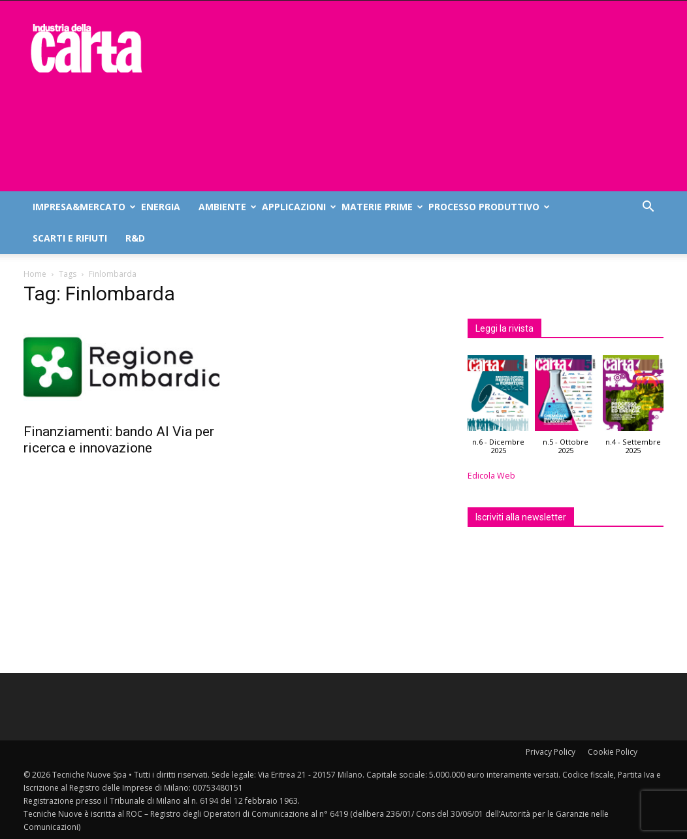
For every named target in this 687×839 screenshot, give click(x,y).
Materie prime (380, 206)
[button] (647, 208)
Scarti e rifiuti (70, 238)
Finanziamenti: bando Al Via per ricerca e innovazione (119, 440)
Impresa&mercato (82, 206)
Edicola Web (491, 475)
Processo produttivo (487, 206)
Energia (160, 206)
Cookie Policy (612, 751)
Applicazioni (297, 206)
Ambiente (226, 206)
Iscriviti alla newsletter (520, 517)
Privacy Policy (550, 751)
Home (35, 273)
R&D (135, 238)
